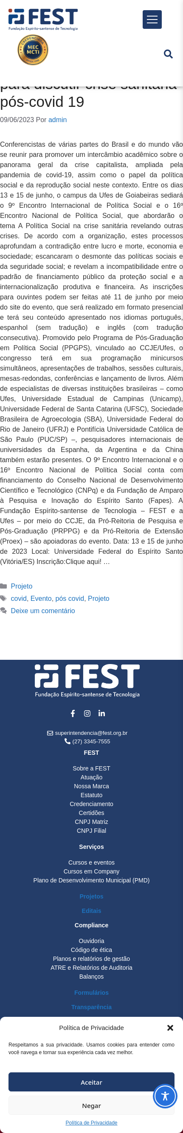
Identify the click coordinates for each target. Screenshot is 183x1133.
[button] (170, 1028)
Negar (91, 1105)
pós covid (70, 598)
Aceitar (91, 1082)
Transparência (91, 1007)
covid (19, 598)
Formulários (91, 992)
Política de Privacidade (91, 1123)
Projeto (22, 586)
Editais (91, 910)
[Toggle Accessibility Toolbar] (165, 1096)
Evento (41, 598)
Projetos (91, 896)
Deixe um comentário (43, 610)
